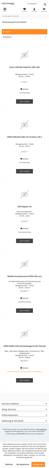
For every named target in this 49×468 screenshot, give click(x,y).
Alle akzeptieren (22, 464)
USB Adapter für (24, 206)
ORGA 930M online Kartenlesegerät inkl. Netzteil (24, 346)
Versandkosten (42, 429)
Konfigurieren (38, 464)
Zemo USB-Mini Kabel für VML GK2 (24, 67)
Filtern (7, 32)
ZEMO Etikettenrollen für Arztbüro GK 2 (24, 137)
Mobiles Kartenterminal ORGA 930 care (24, 276)
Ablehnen (9, 464)
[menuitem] (44, 10)
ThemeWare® (38, 434)
